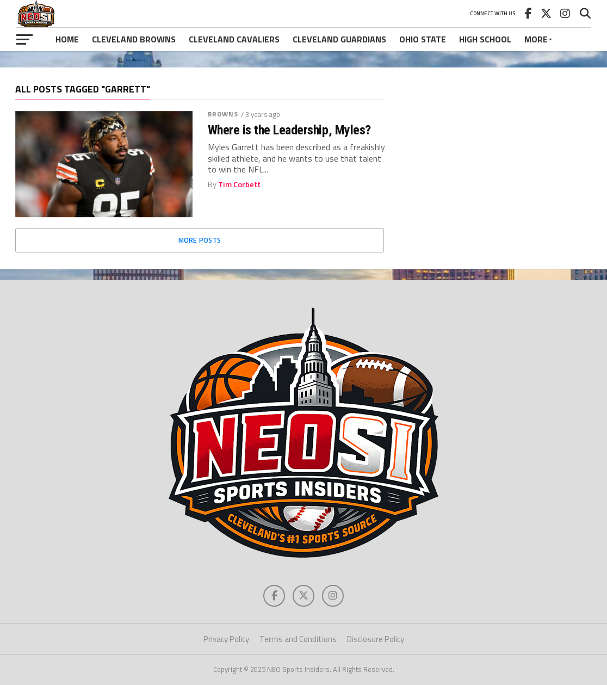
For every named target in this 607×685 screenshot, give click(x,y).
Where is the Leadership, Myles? (289, 130)
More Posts (199, 239)
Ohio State (422, 39)
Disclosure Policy (375, 639)
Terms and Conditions (298, 639)
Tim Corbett (239, 184)
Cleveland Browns (134, 39)
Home (67, 39)
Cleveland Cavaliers (234, 39)
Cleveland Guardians (339, 39)
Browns (223, 114)
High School (485, 39)
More (536, 39)
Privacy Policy (226, 639)
